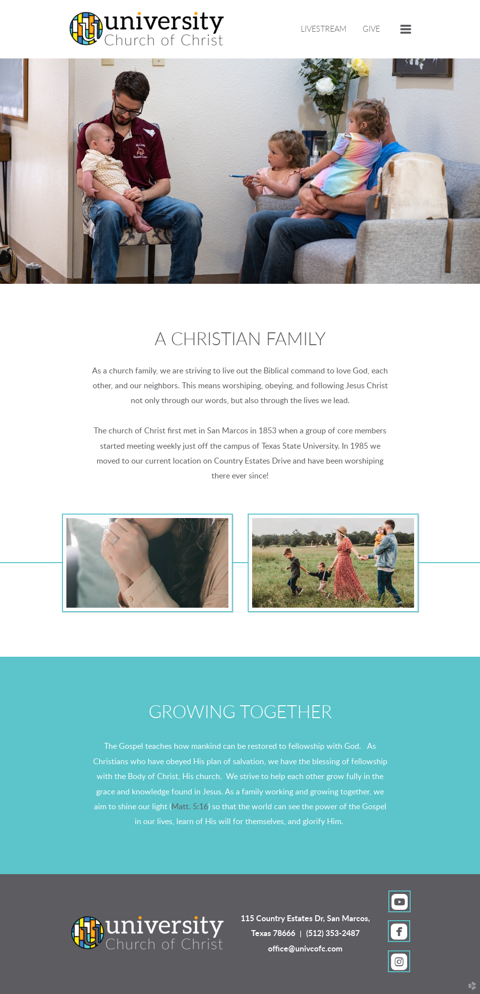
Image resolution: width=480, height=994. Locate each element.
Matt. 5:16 (189, 807)
